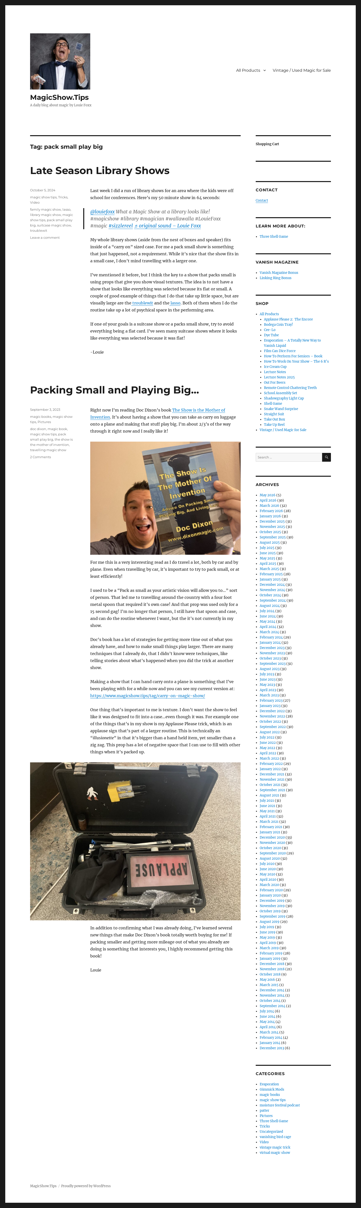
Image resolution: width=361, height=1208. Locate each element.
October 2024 (270, 595)
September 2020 (273, 853)
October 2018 (270, 974)
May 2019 (267, 937)
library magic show (45, 215)
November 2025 (272, 527)
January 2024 (270, 642)
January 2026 (270, 516)
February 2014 (271, 1037)
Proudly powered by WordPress (86, 1186)
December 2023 (272, 648)
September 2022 (273, 727)
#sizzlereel (121, 226)
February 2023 (271, 700)
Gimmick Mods (272, 1089)
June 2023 (268, 679)
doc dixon (38, 429)
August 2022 (270, 732)
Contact (262, 200)
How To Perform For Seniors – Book (293, 356)
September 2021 (272, 790)
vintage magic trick (275, 1147)
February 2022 (271, 764)
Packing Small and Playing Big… (114, 390)
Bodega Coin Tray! (278, 325)
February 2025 (271, 574)
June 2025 (268, 553)
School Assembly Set (280, 393)
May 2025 (267, 558)
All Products (248, 70)
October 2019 (270, 911)
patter (264, 1110)
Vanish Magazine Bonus (279, 273)
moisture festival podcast (280, 1105)
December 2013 (272, 1048)
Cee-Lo (270, 330)
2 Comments (40, 457)
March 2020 (269, 885)
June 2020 (268, 869)
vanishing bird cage (275, 1137)
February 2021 (271, 827)
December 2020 (272, 837)
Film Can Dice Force (280, 351)
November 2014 (272, 995)
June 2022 (268, 743)
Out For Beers (275, 382)
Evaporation (269, 1084)
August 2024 (270, 606)
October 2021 (270, 785)
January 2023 (270, 706)
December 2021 (272, 774)
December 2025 (272, 521)
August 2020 (270, 858)
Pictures (44, 422)
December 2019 (272, 901)
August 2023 (270, 669)
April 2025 (268, 563)
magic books (40, 417)
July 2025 (267, 548)
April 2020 (268, 879)
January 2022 (270, 769)
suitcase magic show (54, 225)
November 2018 (272, 969)
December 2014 (272, 990)
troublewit (142, 302)
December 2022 (272, 711)
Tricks (62, 197)
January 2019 (270, 958)
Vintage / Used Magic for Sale (302, 70)
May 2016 (267, 980)
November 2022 (272, 716)
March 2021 (269, 822)
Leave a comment (45, 237)
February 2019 (271, 953)
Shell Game (273, 403)
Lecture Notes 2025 (279, 377)
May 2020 (267, 874)
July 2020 (267, 864)
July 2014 (267, 1011)
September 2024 (273, 600)
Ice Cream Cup (275, 367)
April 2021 (268, 816)
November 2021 (272, 779)
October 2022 (270, 721)
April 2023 (268, 690)
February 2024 (271, 637)
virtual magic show (275, 1153)
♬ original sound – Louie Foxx (167, 226)
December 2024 (272, 585)
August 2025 (270, 542)
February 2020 (271, 890)
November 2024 (272, 590)
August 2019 (270, 922)
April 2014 (268, 1027)
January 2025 (270, 579)
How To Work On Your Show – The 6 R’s (296, 361)
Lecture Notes (275, 372)
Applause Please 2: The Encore (288, 319)
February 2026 (271, 511)
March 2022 (269, 758)
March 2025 (269, 569)
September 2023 (273, 664)
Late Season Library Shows (99, 170)
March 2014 (269, 1032)
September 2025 (273, 537)
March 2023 (269, 695)
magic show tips (43, 197)
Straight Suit (274, 414)
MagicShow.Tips (59, 97)
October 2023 (270, 658)
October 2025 (270, 532)
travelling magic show (48, 450)
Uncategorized (271, 1132)
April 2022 (268, 753)
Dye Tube (271, 335)
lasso (174, 302)
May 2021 (267, 811)
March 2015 (269, 985)
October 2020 (270, 848)
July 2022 (267, 737)
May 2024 (267, 621)
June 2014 (267, 1016)
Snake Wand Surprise (281, 409)
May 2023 (267, 685)
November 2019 (272, 906)
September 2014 (272, 1006)
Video (35, 202)
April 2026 (268, 500)
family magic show (45, 209)
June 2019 (268, 932)
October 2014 (270, 1001)
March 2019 (269, 948)
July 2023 (267, 674)
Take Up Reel (274, 425)
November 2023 (272, 653)
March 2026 (269, 506)
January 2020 (270, 895)
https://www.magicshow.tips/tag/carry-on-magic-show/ (147, 695)
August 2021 (269, 795)
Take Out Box (274, 419)
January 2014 (270, 1043)
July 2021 (267, 800)
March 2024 (269, 632)
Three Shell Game (274, 236)
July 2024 (267, 611)
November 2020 (272, 843)
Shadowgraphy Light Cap (284, 398)
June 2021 (267, 806)
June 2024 (268, 616)
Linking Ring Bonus (276, 278)
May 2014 (267, 1022)
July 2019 (267, 927)
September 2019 (273, 916)
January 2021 (270, 832)
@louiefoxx (102, 212)
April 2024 (268, 627)
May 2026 (268, 495)
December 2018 (272, 964)
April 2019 (268, 943)
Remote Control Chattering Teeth (290, 388)
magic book (57, 429)
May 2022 (267, 748)
